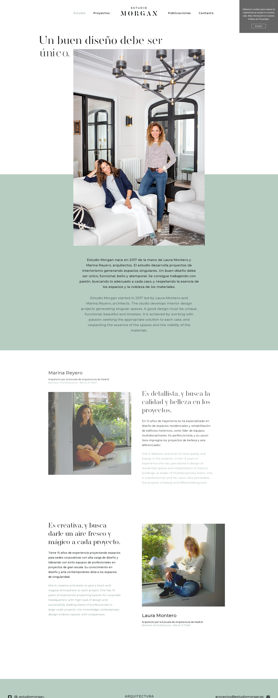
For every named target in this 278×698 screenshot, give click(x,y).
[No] (273, 4)
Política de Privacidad (258, 19)
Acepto (258, 26)
